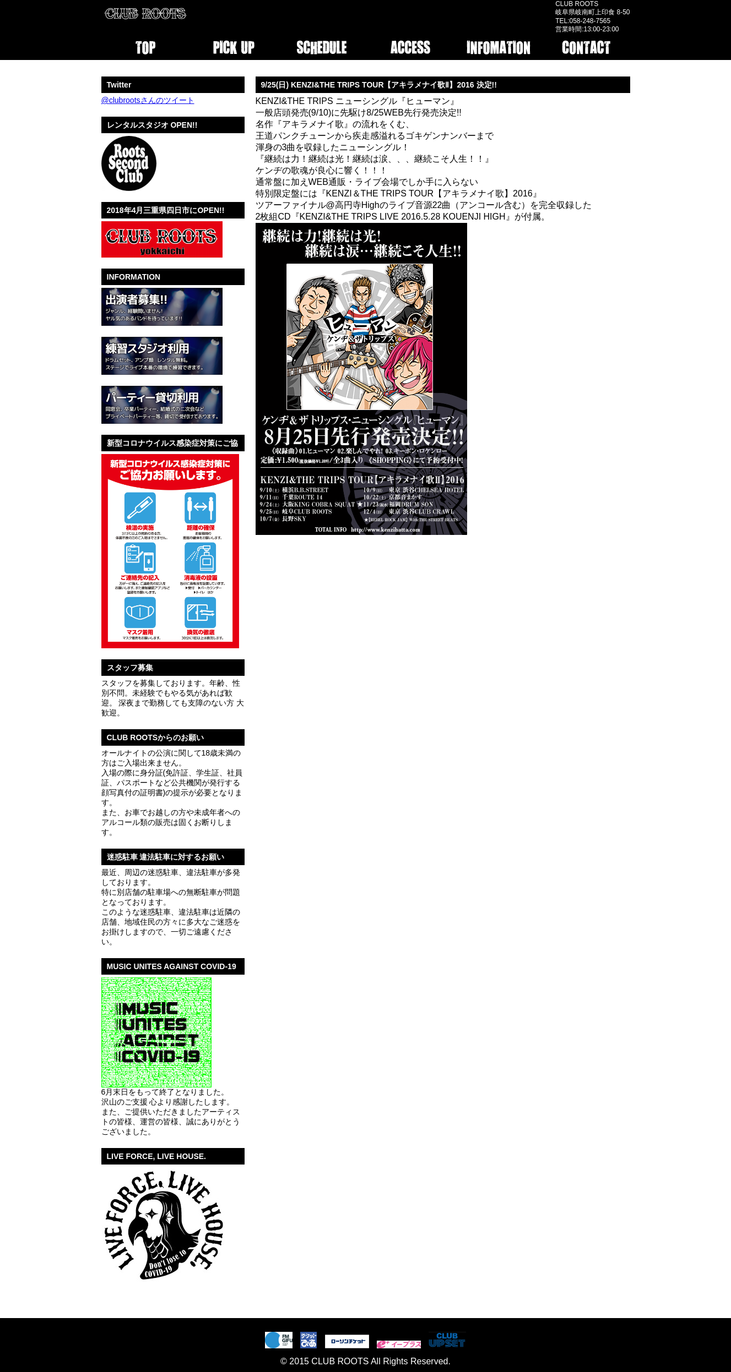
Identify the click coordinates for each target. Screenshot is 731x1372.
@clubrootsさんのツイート (147, 100)
